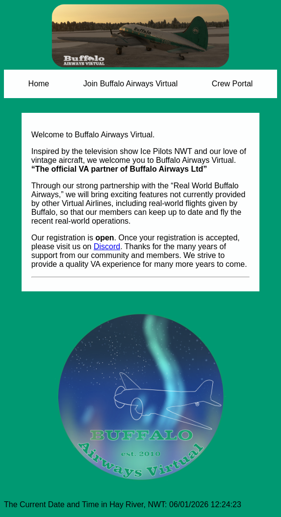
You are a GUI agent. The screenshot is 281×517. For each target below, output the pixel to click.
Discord (107, 246)
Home (39, 83)
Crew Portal (232, 83)
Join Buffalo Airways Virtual (130, 83)
